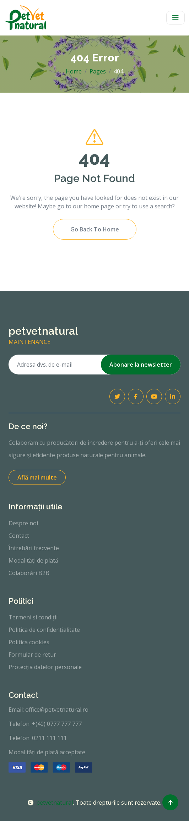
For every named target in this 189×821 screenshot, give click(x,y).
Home (74, 71)
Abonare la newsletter (140, 364)
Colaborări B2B (29, 573)
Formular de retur (32, 654)
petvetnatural (50, 802)
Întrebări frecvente (34, 548)
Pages (98, 71)
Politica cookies (29, 642)
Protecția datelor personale (45, 667)
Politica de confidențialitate (44, 630)
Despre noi (23, 523)
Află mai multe (37, 477)
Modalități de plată (33, 560)
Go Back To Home (94, 229)
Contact (19, 536)
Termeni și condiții (33, 617)
